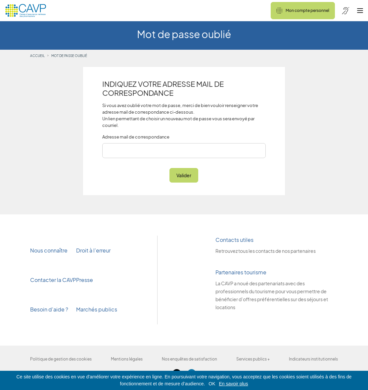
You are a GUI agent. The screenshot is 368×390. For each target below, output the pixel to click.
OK (211, 383)
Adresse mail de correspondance (135, 136)
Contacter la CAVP (53, 279)
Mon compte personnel (302, 11)
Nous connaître (49, 250)
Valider (183, 175)
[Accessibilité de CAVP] (345, 10)
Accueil (37, 56)
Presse (85, 279)
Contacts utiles (234, 239)
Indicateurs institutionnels (313, 359)
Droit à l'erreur (93, 250)
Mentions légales (127, 359)
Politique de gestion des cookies (61, 359)
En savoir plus (233, 383)
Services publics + (253, 359)
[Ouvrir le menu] (360, 10)
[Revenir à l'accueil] (25, 10)
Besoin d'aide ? (49, 309)
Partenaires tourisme (240, 272)
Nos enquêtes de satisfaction (189, 359)
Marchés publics (96, 309)
